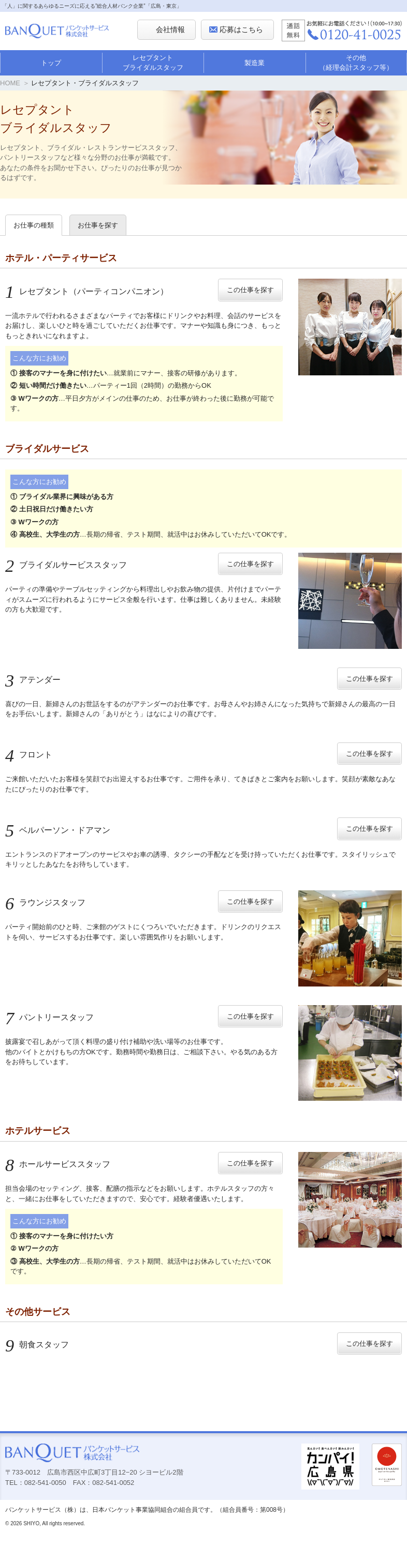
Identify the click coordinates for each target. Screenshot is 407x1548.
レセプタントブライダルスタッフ (153, 63)
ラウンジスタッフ (45, 902)
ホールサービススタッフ (57, 1164)
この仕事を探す (250, 290)
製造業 (254, 63)
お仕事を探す (98, 225)
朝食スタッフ (37, 1344)
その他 (356, 63)
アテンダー (33, 679)
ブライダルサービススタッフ (66, 564)
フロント (28, 754)
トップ (51, 63)
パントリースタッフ (49, 1017)
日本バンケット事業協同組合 (132, 1509)
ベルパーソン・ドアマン (57, 830)
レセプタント (86, 291)
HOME (10, 83)
